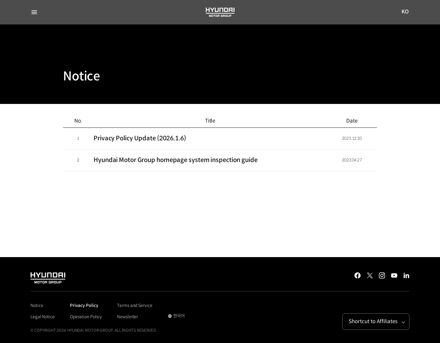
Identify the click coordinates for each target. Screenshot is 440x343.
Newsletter (127, 316)
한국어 (176, 316)
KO (405, 12)
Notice (37, 305)
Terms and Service (134, 305)
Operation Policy (86, 316)
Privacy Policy (84, 305)
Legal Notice (43, 316)
